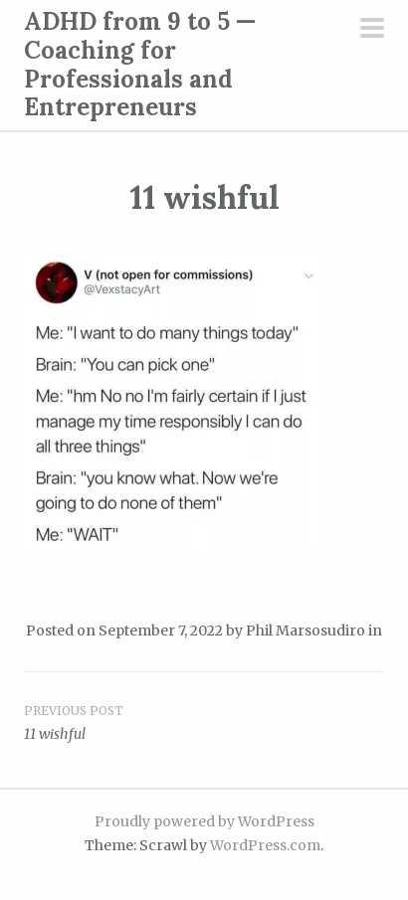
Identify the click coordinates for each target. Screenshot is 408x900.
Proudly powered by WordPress (204, 821)
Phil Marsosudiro (305, 630)
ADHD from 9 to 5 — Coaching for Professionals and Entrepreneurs (140, 64)
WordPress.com (265, 845)
